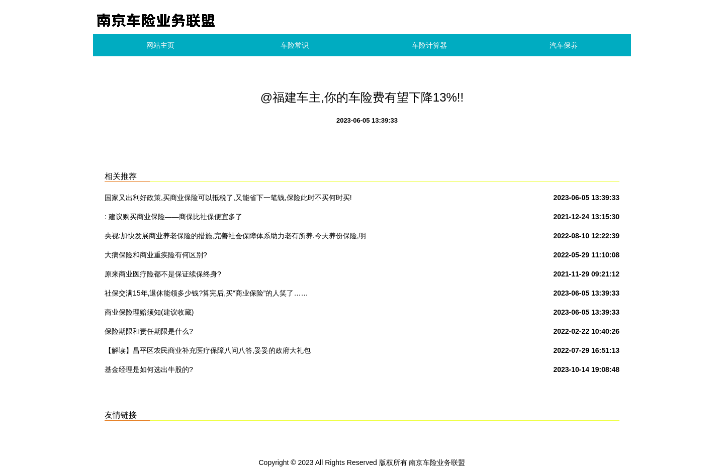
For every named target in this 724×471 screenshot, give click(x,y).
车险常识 (295, 45)
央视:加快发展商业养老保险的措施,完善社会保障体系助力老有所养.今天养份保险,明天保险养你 (235, 238)
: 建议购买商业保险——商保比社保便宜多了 (173, 217)
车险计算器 (429, 45)
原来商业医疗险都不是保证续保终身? (163, 274)
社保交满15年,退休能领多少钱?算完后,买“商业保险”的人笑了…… (206, 293)
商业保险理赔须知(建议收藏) (149, 312)
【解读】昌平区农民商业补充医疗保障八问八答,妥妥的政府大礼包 (208, 350)
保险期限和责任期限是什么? (149, 331)
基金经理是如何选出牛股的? (149, 369)
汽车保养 (564, 45)
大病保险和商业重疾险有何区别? (156, 255)
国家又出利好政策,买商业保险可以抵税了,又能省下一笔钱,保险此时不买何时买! (228, 198)
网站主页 (160, 45)
